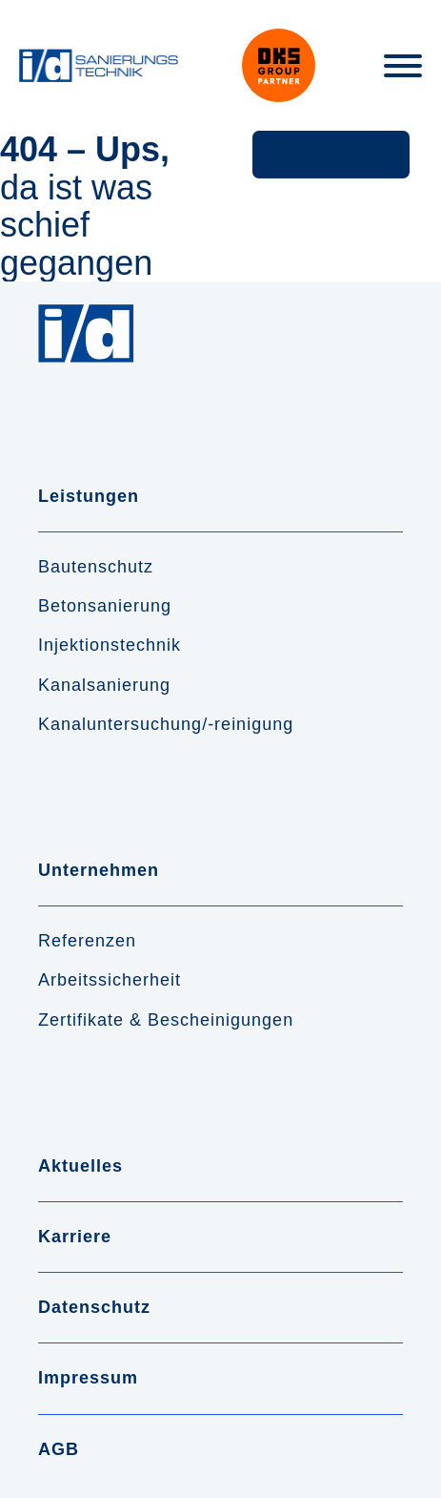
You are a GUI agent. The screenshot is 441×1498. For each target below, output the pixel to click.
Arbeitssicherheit (109, 979)
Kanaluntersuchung (120, 724)
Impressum (88, 1377)
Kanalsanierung (104, 685)
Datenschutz (94, 1307)
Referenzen (87, 940)
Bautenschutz (95, 566)
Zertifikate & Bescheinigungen (165, 1020)
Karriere (74, 1236)
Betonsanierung (104, 605)
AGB (58, 1449)
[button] (331, 154)
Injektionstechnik (109, 645)
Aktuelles (80, 1166)
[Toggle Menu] (403, 65)
